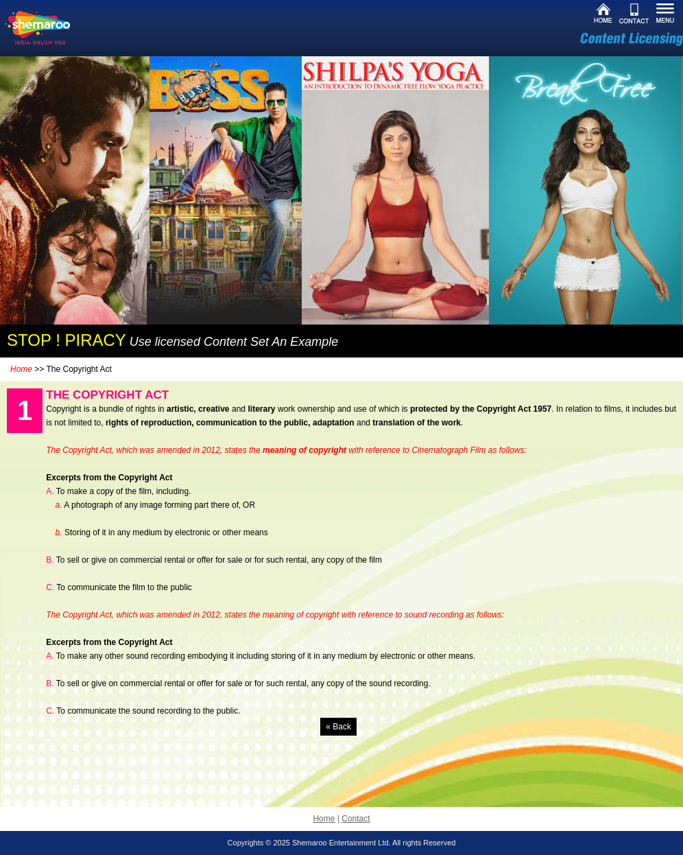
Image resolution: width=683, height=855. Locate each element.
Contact (356, 818)
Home (21, 369)
